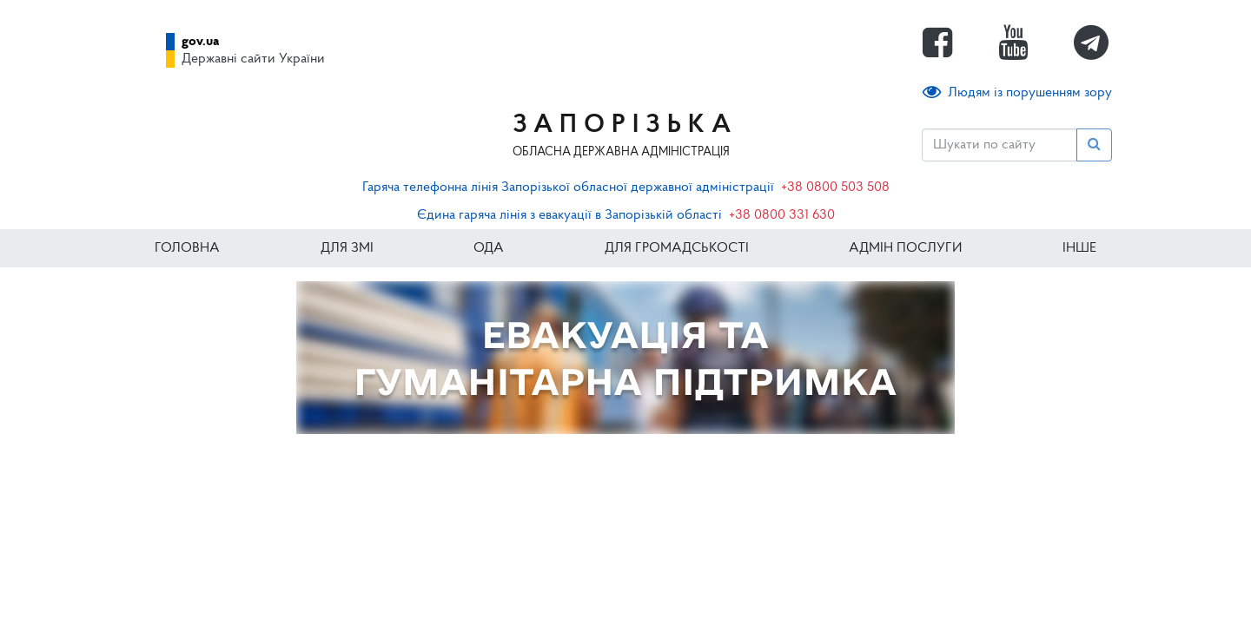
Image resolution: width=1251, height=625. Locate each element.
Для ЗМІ (347, 248)
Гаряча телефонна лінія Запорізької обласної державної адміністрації (568, 187)
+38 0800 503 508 (835, 187)
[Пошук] (999, 144)
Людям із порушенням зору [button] (1017, 92)
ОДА (488, 248)
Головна (187, 248)
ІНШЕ (1079, 248)
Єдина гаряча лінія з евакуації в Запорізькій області (569, 215)
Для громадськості (677, 248)
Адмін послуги (905, 248)
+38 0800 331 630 (782, 215)
